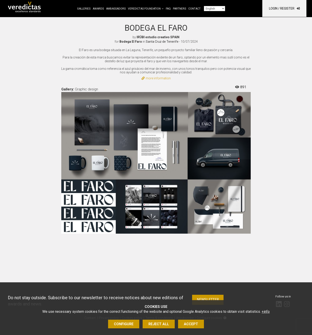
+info (266, 311)
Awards (98, 8)
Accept (191, 324)
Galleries (83, 8)
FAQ (168, 8)
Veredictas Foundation (144, 8)
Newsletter (208, 299)
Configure (123, 324)
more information (156, 78)
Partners (179, 8)
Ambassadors (116, 8)
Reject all (158, 324)
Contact (194, 8)
